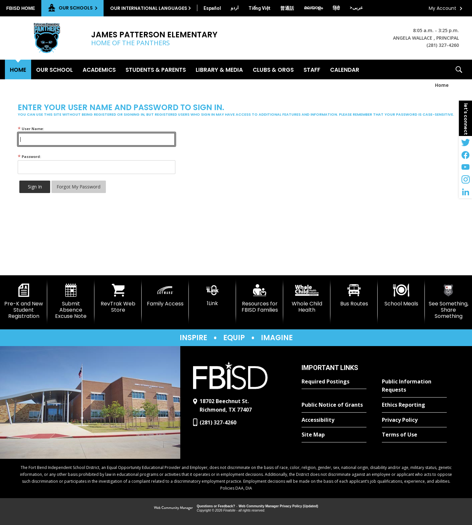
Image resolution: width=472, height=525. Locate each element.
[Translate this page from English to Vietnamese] (259, 8)
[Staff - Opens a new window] (312, 69)
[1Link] (212, 295)
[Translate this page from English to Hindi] (336, 8)
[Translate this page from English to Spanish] (212, 8)
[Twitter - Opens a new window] (465, 142)
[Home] (18, 69)
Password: (29, 156)
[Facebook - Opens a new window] (465, 155)
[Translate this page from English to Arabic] (356, 7)
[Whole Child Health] (306, 298)
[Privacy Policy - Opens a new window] (414, 420)
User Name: (31, 128)
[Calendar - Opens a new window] (344, 69)
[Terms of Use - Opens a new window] (414, 434)
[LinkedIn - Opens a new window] (465, 192)
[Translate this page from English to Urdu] (234, 7)
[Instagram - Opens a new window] (465, 179)
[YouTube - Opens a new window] (465, 167)
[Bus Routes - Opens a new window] (354, 295)
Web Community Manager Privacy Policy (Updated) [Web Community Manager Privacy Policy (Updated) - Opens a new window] (278, 506)
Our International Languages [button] (148, 8)
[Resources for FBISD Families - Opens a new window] (259, 298)
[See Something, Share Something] (448, 301)
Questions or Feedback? (216, 506)
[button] (459, 69)
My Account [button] (442, 8)
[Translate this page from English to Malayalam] (313, 7)
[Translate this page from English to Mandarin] (287, 8)
